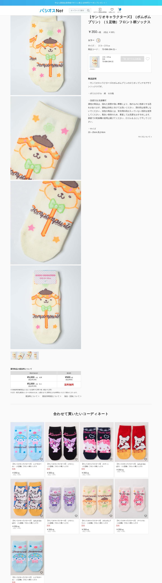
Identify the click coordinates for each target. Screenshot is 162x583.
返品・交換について (72, 396)
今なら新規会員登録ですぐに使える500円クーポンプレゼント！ (81, 3)
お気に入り (112, 10)
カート (119, 10)
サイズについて (144, 137)
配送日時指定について (50, 396)
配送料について (32, 396)
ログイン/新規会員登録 (100, 10)
